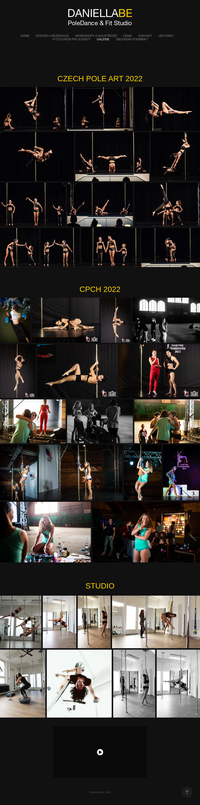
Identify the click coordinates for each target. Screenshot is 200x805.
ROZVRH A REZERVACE (52, 35)
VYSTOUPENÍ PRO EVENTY (71, 39)
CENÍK (127, 35)
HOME (25, 35)
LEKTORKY (166, 35)
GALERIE (103, 39)
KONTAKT (145, 35)
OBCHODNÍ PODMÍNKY (132, 39)
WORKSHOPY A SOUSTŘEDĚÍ (96, 35)
